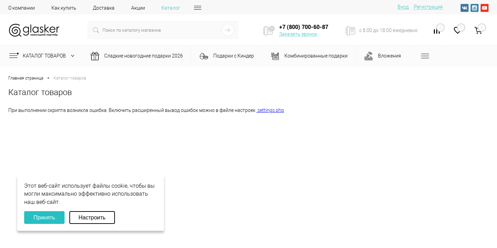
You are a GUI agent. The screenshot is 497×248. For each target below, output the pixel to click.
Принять (44, 217)
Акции (138, 8)
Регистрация (428, 7)
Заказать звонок (298, 34)
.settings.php (270, 110)
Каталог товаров (43, 56)
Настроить (92, 217)
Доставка (104, 8)
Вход (403, 7)
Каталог (171, 8)
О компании (21, 8)
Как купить (63, 8)
